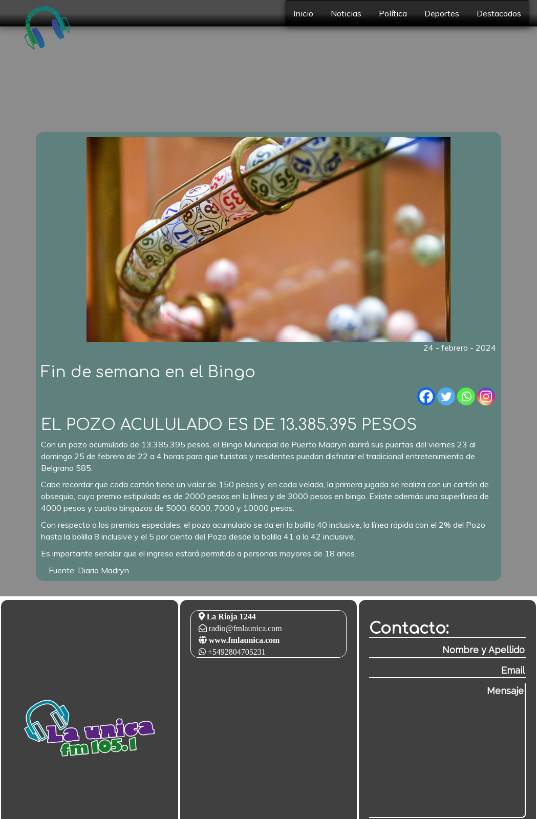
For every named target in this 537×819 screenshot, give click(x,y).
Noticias (346, 13)
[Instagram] (486, 396)
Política (393, 13)
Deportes (441, 13)
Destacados (499, 13)
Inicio (303, 13)
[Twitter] (446, 396)
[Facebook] (426, 396)
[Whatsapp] (466, 396)
